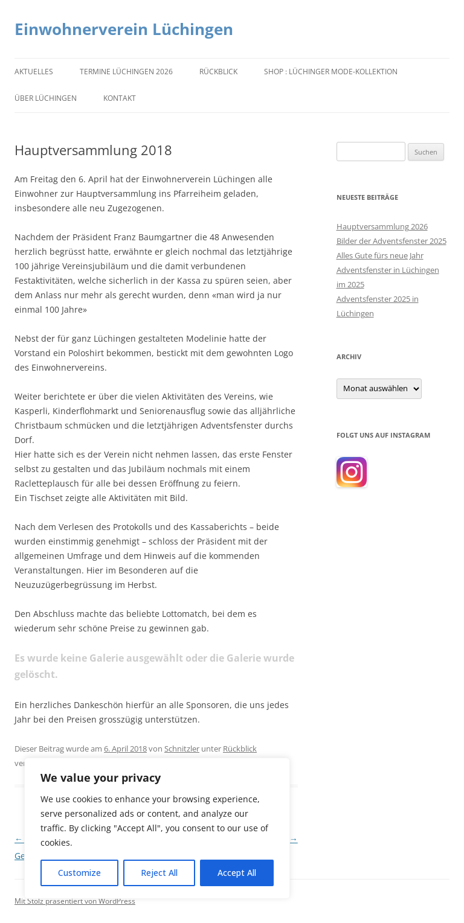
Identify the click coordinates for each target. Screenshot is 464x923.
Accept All (237, 872)
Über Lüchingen (45, 98)
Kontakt (119, 98)
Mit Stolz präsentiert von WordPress (74, 901)
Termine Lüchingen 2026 (126, 71)
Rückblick (218, 71)
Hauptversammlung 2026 (382, 226)
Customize (79, 872)
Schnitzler (181, 748)
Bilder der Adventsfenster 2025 (391, 240)
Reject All (159, 872)
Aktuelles (33, 71)
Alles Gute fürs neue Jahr (380, 255)
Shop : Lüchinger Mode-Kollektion (331, 71)
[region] (157, 828)
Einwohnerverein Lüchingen (123, 29)
